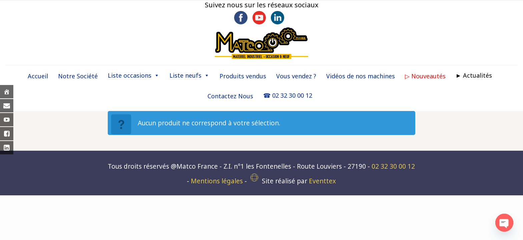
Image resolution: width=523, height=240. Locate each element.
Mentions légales (217, 181)
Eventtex (322, 181)
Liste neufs (189, 75)
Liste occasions (133, 75)
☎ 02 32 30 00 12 (287, 95)
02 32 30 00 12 (393, 166)
